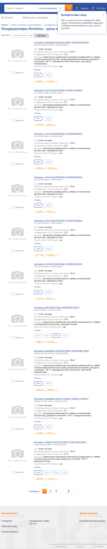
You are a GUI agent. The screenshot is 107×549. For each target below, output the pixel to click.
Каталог (8, 17)
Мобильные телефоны (35, 17)
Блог (81, 521)
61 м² (65, 336)
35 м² (47, 473)
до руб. (47, 81)
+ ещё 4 (48, 75)
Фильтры (41, 35)
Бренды (88, 521)
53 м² (56, 473)
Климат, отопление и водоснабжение (26, 25)
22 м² (38, 336)
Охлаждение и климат (53, 25)
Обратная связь (9, 526)
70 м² (65, 473)
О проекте (6, 521)
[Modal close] (101, 14)
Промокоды (99, 521)
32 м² (47, 336)
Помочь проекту (10, 531)
